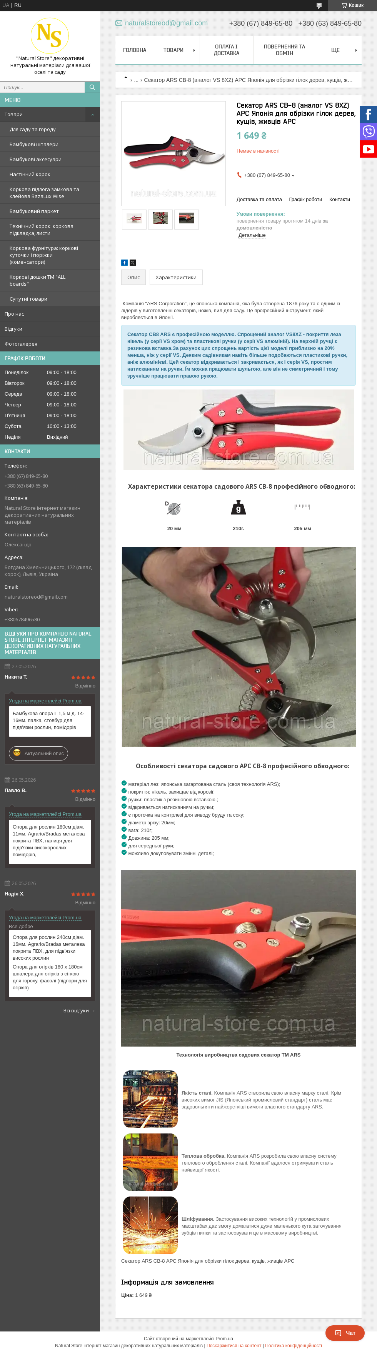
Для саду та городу (33, 129)
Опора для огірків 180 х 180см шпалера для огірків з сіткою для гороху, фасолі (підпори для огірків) (50, 977)
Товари (14, 114)
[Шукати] (92, 87)
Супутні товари (28, 298)
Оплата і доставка (226, 49)
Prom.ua (224, 1338)
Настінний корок (30, 174)
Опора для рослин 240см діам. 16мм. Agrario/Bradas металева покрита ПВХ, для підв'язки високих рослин (49, 947)
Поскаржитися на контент (234, 1345)
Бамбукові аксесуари (36, 159)
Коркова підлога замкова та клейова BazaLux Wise (44, 193)
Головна (134, 50)
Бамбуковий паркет (34, 211)
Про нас (14, 313)
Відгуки (13, 328)
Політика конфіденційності (293, 1345)
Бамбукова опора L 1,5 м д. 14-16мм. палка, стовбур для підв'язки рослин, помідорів (49, 720)
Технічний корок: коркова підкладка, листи (41, 229)
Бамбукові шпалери (34, 144)
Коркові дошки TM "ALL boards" (37, 280)
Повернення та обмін (284, 49)
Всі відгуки (76, 1010)
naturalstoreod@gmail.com (36, 596)
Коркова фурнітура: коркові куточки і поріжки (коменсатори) (44, 255)
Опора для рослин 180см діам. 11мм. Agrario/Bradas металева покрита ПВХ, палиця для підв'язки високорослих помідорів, (49, 840)
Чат (345, 1333)
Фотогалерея (21, 343)
